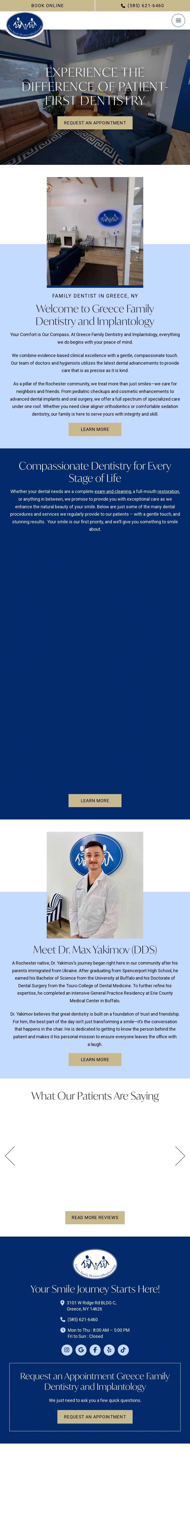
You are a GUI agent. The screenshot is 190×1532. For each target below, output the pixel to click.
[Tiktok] (123, 1350)
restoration (168, 491)
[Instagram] (66, 1350)
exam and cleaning (113, 491)
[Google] (81, 1350)
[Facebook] (95, 1350)
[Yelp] (109, 1350)
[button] (178, 20)
